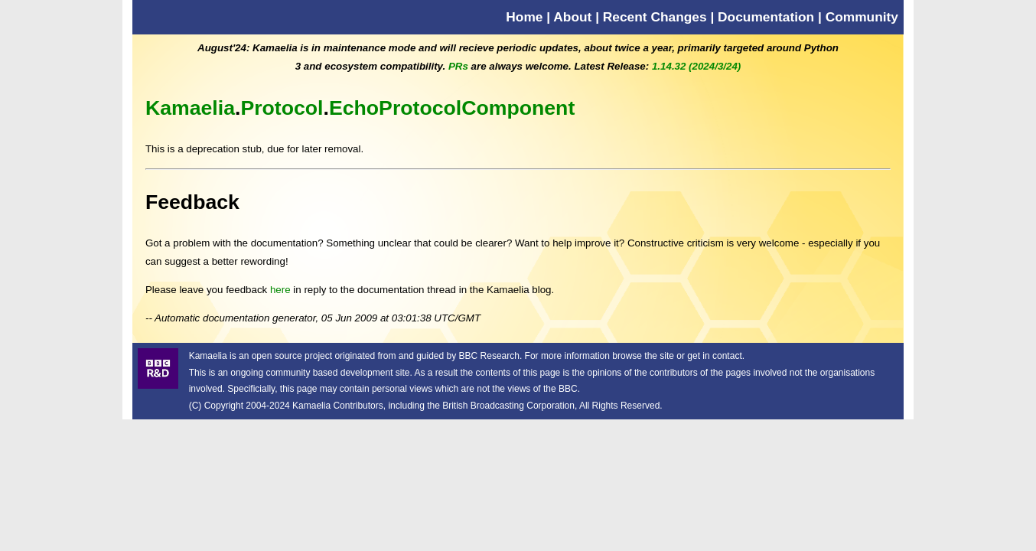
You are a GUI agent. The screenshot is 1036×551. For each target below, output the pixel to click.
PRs (458, 66)
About (572, 16)
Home (524, 16)
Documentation (766, 16)
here (280, 289)
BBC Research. (491, 355)
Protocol (281, 107)
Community (862, 16)
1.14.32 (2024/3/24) (696, 66)
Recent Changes (655, 16)
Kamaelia (190, 107)
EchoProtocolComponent (452, 107)
